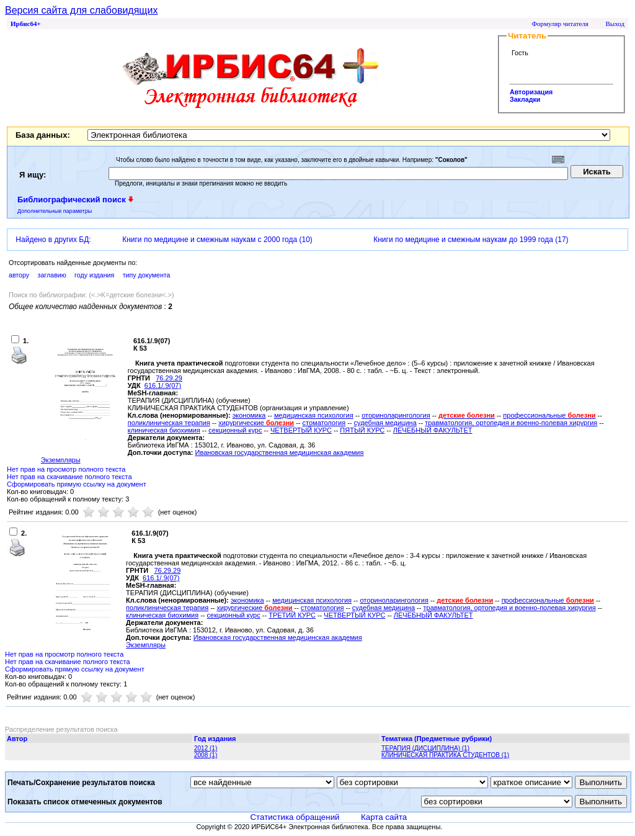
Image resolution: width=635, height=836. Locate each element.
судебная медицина (385, 422)
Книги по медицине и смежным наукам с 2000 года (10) (217, 239)
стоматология (324, 422)
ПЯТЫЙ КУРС (362, 430)
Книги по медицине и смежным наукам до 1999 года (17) (470, 239)
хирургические (256, 422)
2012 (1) (205, 748)
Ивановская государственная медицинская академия (279, 452)
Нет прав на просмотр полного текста (66, 469)
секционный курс (235, 430)
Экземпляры (61, 460)
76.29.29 (169, 378)
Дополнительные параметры (54, 211)
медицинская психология (313, 415)
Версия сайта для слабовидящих (81, 10)
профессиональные (549, 415)
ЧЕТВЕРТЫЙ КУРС (301, 430)
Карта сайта (384, 817)
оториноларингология (396, 415)
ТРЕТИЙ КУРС (292, 615)
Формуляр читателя (559, 23)
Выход (614, 23)
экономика (249, 415)
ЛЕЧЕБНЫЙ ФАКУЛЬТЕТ (433, 430)
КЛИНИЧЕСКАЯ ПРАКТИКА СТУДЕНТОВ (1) (445, 755)
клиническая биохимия (164, 430)
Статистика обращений (294, 817)
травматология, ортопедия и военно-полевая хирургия (511, 422)
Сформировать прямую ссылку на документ (76, 484)
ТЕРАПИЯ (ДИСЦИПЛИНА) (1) (425, 748)
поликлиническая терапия (169, 422)
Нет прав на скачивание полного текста (69, 476)
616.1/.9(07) (162, 385)
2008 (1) (205, 755)
